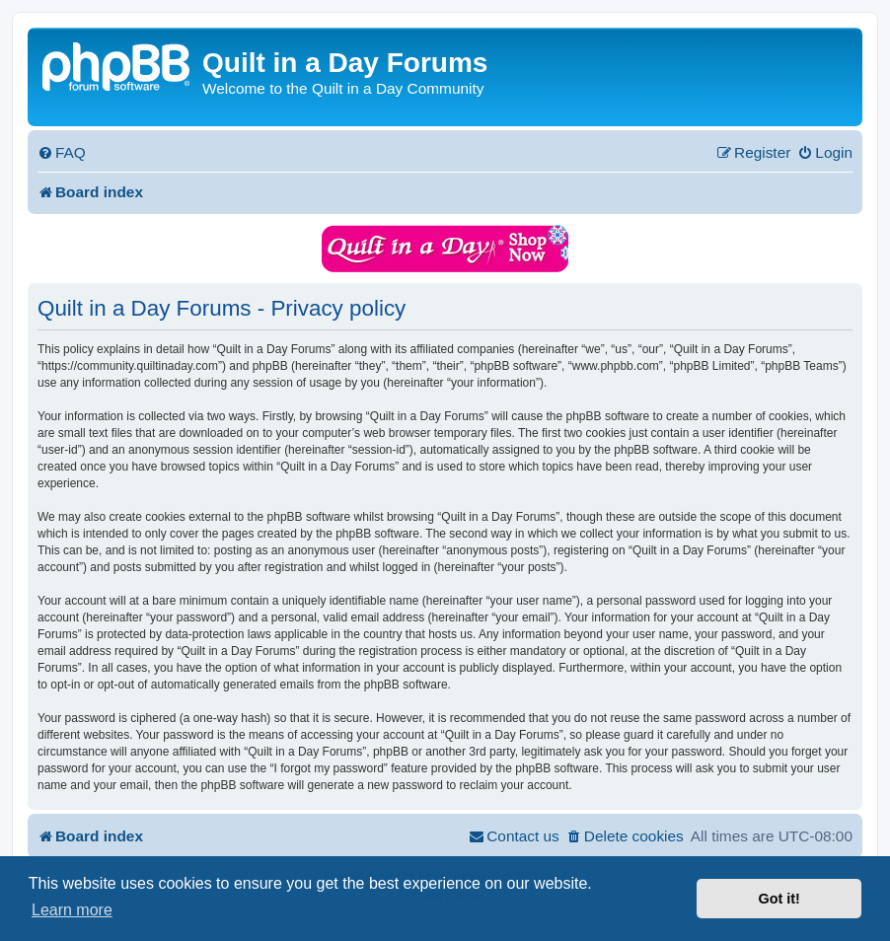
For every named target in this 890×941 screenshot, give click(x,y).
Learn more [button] (72, 910)
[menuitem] (61, 153)
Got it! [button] (779, 898)
